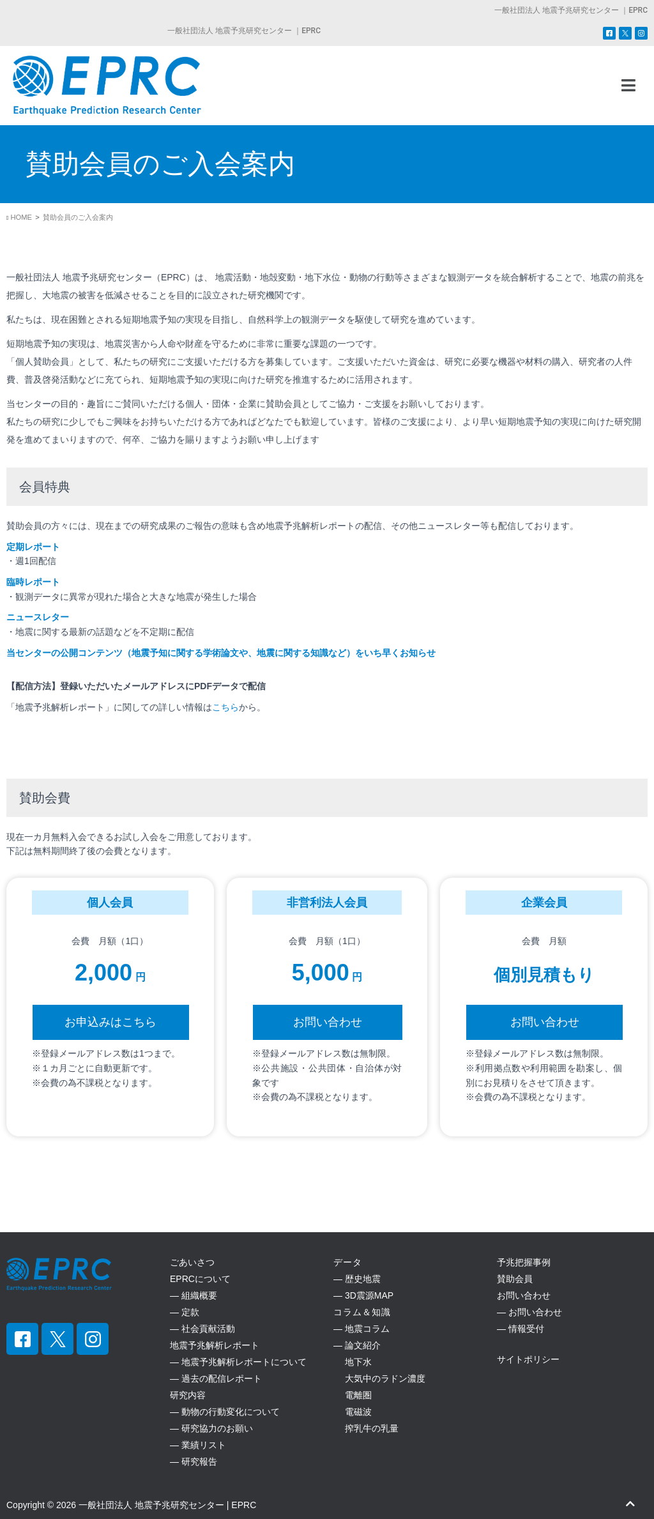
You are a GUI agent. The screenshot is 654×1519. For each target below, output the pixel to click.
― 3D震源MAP (363, 1295)
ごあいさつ (192, 1262)
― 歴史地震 (357, 1279)
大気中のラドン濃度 (379, 1378)
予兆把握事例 (524, 1262)
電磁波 (352, 1412)
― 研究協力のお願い (211, 1428)
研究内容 (188, 1395)
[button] (629, 86)
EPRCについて (200, 1279)
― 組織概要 (193, 1295)
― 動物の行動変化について (225, 1412)
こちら (225, 707)
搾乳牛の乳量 (366, 1428)
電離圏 (352, 1395)
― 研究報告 (193, 1461)
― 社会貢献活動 (202, 1329)
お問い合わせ (327, 1022)
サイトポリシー (528, 1359)
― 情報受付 (520, 1329)
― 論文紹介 (357, 1345)
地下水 (352, 1362)
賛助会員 (515, 1279)
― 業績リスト (198, 1445)
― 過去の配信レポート (216, 1378)
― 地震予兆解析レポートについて (238, 1362)
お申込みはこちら (110, 1022)
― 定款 (184, 1312)
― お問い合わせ (529, 1312)
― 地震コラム (361, 1329)
